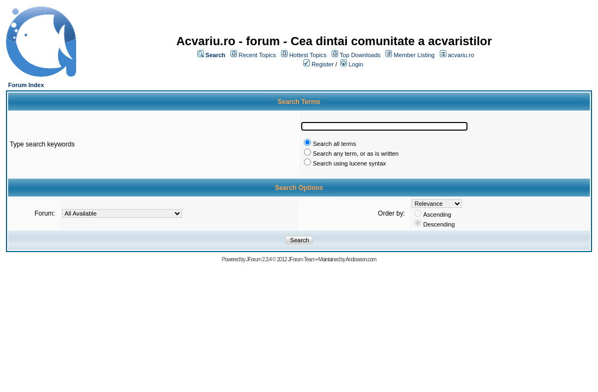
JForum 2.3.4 (258, 259)
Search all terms (334, 143)
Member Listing (414, 55)
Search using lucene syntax (349, 163)
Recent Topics (257, 55)
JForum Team (301, 259)
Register (323, 64)
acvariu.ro (461, 55)
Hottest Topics (308, 55)
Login (355, 64)
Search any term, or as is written (355, 153)
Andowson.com (361, 259)
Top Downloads (360, 55)
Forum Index (26, 85)
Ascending (437, 214)
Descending (438, 224)
